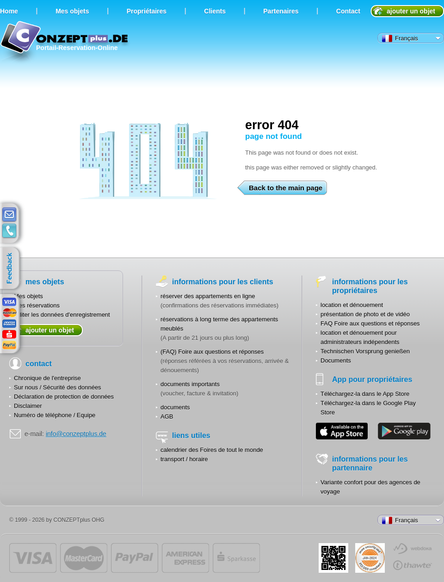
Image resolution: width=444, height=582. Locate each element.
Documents (336, 360)
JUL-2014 (370, 558)
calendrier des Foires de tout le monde (211, 449)
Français (400, 38)
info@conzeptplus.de (76, 434)
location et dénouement (352, 304)
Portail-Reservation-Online (65, 43)
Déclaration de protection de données (64, 396)
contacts (9, 231)
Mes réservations (37, 305)
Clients (215, 11)
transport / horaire (184, 459)
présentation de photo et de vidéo (365, 314)
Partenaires (280, 11)
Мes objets (72, 11)
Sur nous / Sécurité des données (57, 387)
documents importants (190, 384)
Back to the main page (283, 188)
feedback (12, 268)
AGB (166, 416)
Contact (348, 11)
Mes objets (28, 296)
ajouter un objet (411, 11)
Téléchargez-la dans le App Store (365, 393)
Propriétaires (146, 11)
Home (9, 11)
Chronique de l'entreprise (47, 378)
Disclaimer (28, 405)
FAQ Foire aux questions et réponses (370, 323)
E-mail (9, 215)
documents (175, 407)
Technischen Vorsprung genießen (365, 351)
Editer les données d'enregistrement (62, 314)
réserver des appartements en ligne (207, 296)
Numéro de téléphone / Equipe (54, 415)
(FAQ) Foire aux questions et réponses (212, 351)
